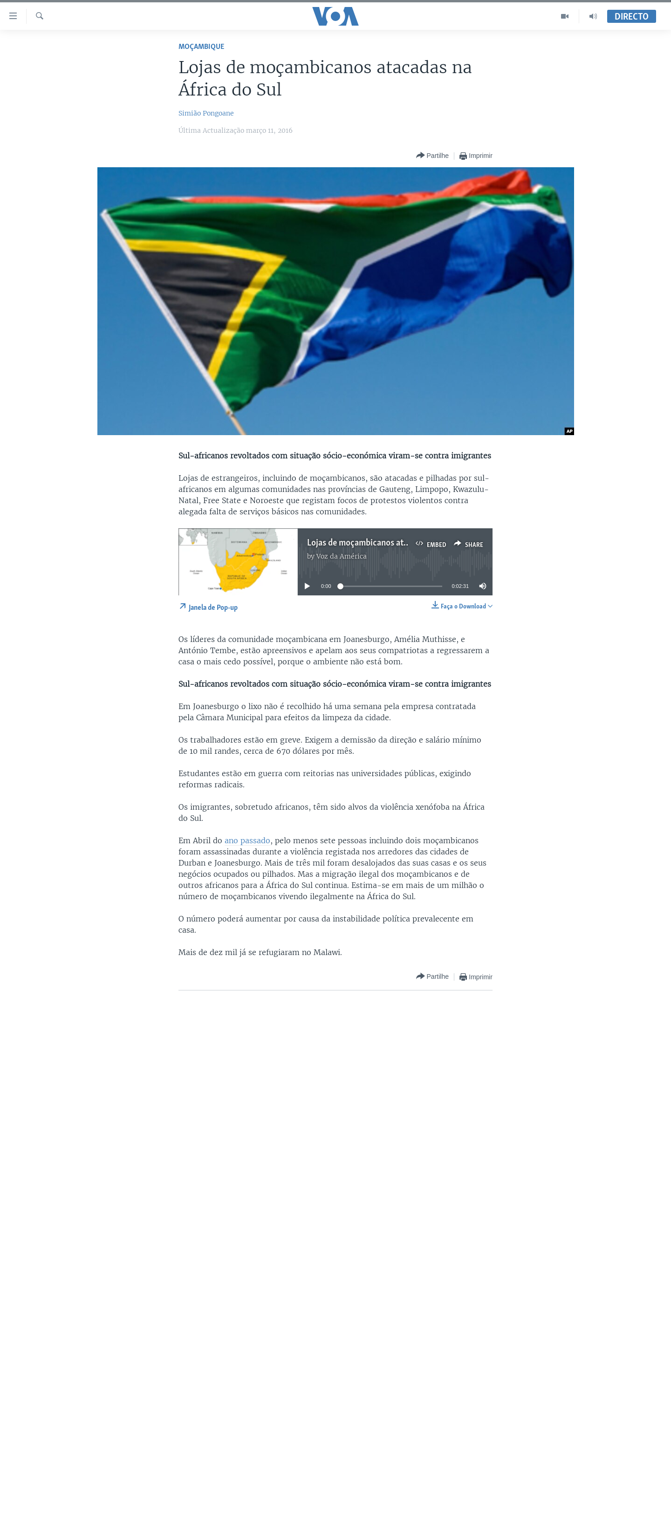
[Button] (432, 156)
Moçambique (201, 47)
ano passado (247, 840)
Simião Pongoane (206, 113)
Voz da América (341, 556)
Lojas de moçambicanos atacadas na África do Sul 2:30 (407, 543)
